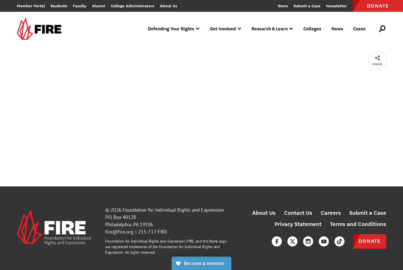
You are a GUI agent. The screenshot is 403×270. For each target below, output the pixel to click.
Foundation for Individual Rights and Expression (173, 210)
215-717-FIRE (153, 232)
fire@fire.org (119, 232)
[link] (41, 29)
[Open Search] (382, 29)
